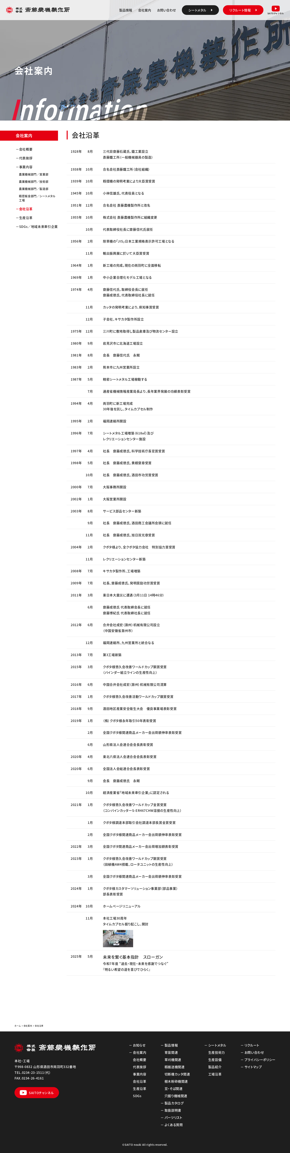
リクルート (251, 1045)
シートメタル (217, 1045)
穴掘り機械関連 (176, 1095)
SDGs (137, 1095)
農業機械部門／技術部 (33, 181)
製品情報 (125, 10)
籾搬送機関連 (175, 1066)
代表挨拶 (26, 158)
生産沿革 (26, 217)
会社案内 (144, 10)
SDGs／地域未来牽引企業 (38, 226)
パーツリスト (173, 1117)
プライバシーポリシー (260, 1059)
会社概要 (26, 149)
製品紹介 (215, 1066)
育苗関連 (171, 1052)
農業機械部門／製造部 (33, 189)
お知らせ (139, 1045)
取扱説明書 (173, 1110)
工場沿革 (215, 1074)
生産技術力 (216, 1052)
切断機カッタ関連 (177, 1074)
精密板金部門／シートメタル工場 (37, 198)
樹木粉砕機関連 (176, 1081)
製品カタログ (174, 1103)
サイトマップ (253, 1066)
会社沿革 (26, 208)
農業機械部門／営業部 (33, 174)
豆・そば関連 (174, 1088)
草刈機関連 (173, 1059)
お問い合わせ (166, 10)
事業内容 (26, 166)
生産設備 (215, 1059)
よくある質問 (174, 1124)
